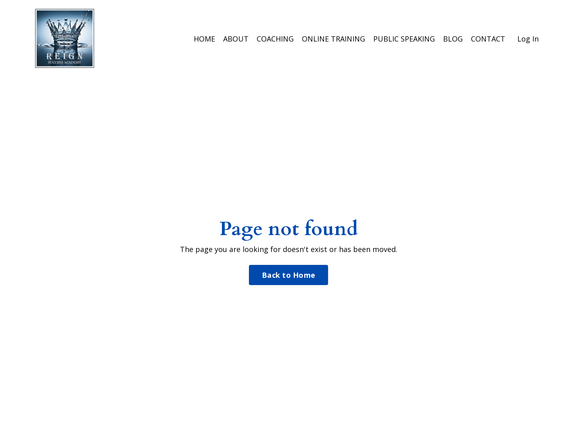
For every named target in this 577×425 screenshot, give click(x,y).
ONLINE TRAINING (333, 39)
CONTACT (488, 39)
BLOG (453, 39)
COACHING (275, 39)
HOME (204, 39)
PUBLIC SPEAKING (404, 39)
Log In (528, 39)
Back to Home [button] (288, 275)
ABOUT (236, 39)
